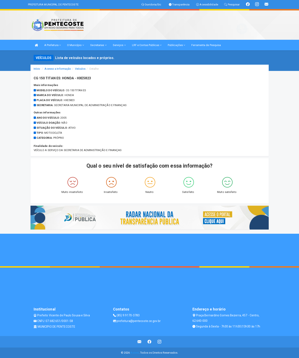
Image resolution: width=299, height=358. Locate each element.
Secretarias (98, 45)
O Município (75, 45)
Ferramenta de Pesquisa (206, 45)
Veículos (80, 68)
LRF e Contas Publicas (147, 45)
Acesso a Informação (58, 68)
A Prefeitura (52, 45)
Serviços (119, 45)
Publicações (176, 45)
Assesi (134, 352)
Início (37, 68)
